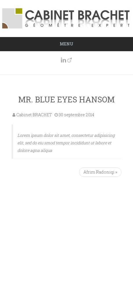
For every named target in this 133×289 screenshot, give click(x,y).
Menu (66, 44)
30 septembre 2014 (76, 114)
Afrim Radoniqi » (100, 172)
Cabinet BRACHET (34, 114)
